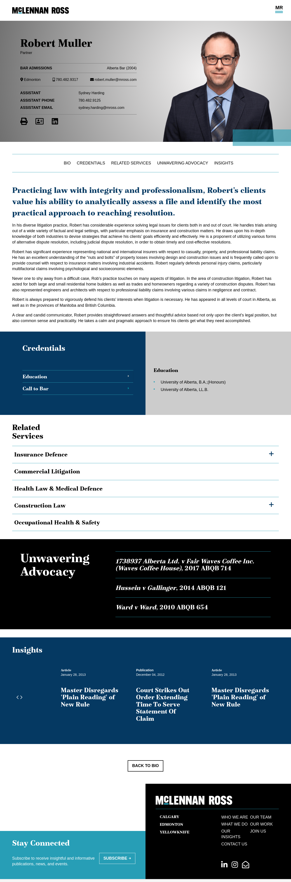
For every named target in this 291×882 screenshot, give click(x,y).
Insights (223, 163)
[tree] (145, 488)
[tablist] (145, 378)
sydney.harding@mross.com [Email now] (101, 107)
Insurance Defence (41, 454)
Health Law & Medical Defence (58, 488)
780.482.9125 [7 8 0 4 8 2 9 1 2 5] (89, 100)
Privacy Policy (137, 869)
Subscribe (115, 844)
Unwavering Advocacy (182, 163)
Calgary (169, 802)
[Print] (24, 121)
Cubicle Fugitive (267, 873)
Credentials (91, 163)
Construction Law (40, 505)
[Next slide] (20, 691)
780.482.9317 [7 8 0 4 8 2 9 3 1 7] (67, 79)
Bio (67, 163)
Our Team (260, 803)
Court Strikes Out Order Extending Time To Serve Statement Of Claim (212, 697)
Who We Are (234, 803)
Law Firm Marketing (239, 873)
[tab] (78, 376)
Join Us (258, 817)
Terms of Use (171, 869)
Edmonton (32, 79)
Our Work (261, 810)
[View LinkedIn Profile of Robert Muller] (55, 121)
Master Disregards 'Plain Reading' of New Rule (99, 693)
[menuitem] (137, 869)
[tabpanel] (207, 378)
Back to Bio (145, 751)
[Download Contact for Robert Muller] (39, 121)
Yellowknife (174, 817)
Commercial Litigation (47, 471)
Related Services (131, 163)
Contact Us (234, 830)
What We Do (234, 810)
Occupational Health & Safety (57, 522)
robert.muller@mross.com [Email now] (116, 79)
